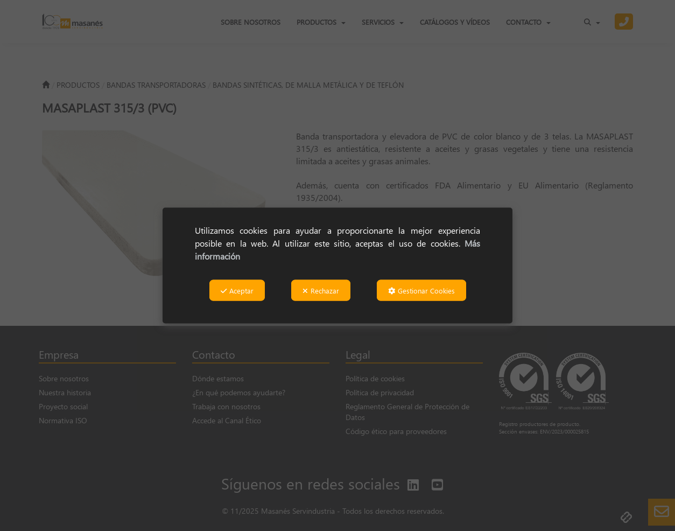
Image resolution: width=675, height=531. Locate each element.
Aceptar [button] (237, 290)
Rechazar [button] (321, 290)
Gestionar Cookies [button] (421, 290)
